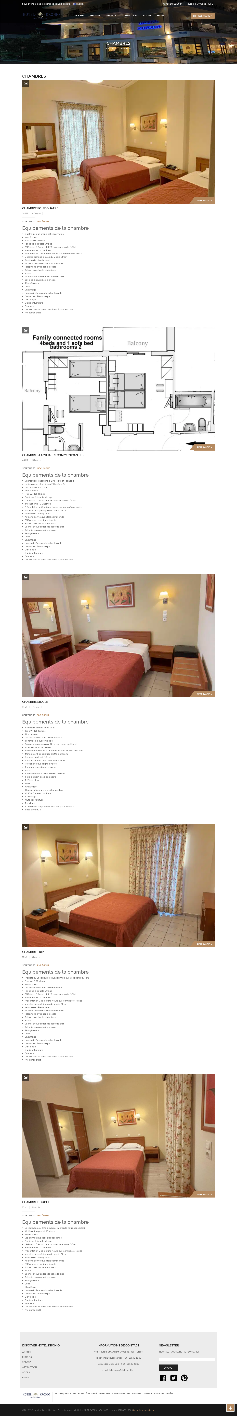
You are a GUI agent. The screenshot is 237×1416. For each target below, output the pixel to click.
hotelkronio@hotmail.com (122, 1370)
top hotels (104, 1393)
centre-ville (118, 1393)
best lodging (134, 1393)
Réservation (202, 15)
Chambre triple (34, 952)
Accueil (110, 48)
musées (169, 1393)
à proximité (91, 1393)
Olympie (59, 1393)
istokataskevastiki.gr (143, 1410)
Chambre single (35, 701)
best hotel (78, 1393)
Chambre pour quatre (40, 208)
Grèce (68, 1393)
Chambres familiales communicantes (52, 455)
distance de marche (153, 1393)
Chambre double (36, 1202)
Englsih (78, 3)
